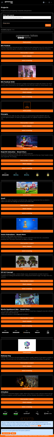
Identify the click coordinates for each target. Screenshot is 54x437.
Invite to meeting (27, 60)
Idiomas (44, 2)
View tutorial (6, 433)
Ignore (13, 433)
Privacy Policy (33, 425)
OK (39, 425)
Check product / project (27, 52)
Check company (27, 56)
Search (48, 25)
